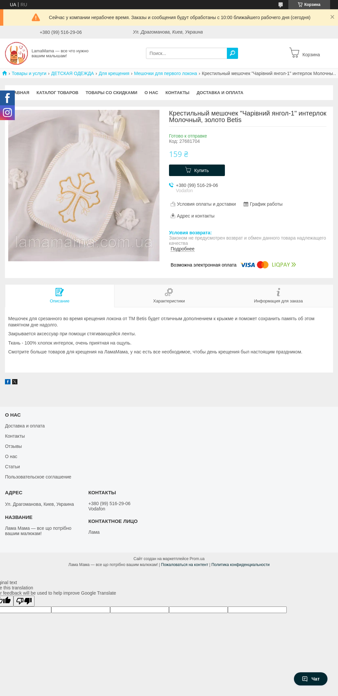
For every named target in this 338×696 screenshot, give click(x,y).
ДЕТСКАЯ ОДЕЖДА (72, 73)
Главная (19, 92)
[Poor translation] (24, 601)
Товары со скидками (111, 92)
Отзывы (13, 446)
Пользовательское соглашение (38, 476)
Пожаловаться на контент (184, 564)
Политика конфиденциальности (240, 564)
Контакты (177, 92)
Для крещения (114, 73)
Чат (311, 679)
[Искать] (232, 53)
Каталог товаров (57, 92)
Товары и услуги (29, 73)
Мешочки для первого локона (165, 73)
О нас (151, 92)
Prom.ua (197, 558)
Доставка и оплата (220, 92)
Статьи (12, 466)
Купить (201, 170)
